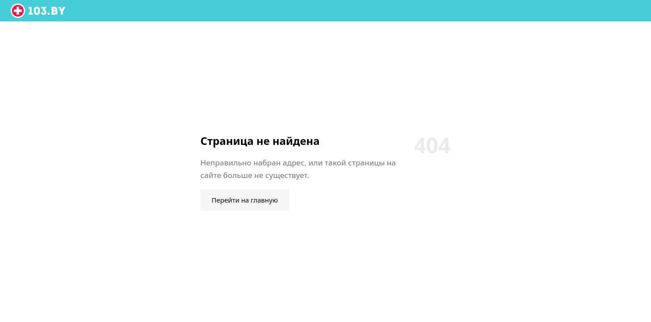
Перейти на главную (245, 199)
